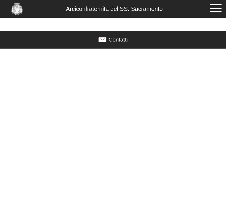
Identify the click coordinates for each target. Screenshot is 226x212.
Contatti (118, 40)
